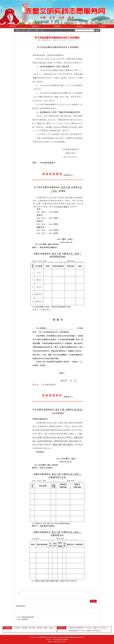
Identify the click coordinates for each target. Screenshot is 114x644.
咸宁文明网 (32, 628)
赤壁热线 (51, 628)
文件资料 (36, 30)
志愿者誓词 (24, 619)
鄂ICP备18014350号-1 (60, 641)
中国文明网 (17, 628)
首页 (23, 30)
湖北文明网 (24, 628)
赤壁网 (45, 628)
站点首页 (12, 26)
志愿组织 (102, 26)
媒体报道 (79, 26)
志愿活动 (35, 26)
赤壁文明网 (39, 628)
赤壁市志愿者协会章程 (27, 617)
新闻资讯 (57, 26)
